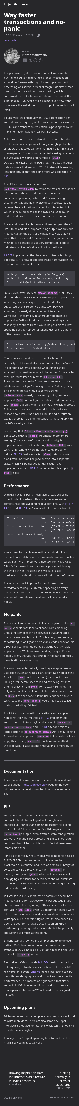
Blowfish (71, 1097)
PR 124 (8, 508)
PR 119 (34, 468)
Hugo (62, 1097)
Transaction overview (34, 784)
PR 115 (17, 454)
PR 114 (69, 504)
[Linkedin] (25, 59)
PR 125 (23, 508)
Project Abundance (16, 4)
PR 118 (42, 727)
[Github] (35, 59)
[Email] (40, 59)
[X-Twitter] (30, 59)
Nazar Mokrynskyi (35, 55)
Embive (35, 971)
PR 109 (45, 718)
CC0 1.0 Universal (13, 1097)
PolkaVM (42, 962)
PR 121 (8, 255)
